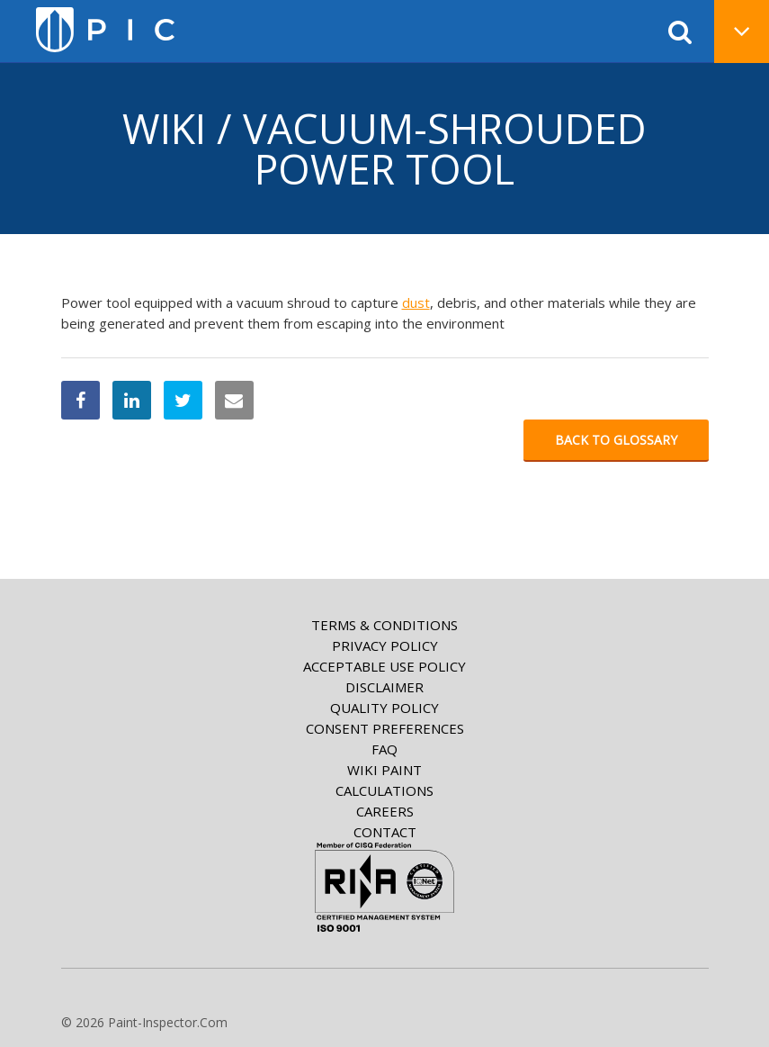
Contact (384, 832)
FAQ (384, 749)
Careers (385, 811)
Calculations (384, 790)
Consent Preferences (385, 728)
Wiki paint (384, 770)
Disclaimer (384, 687)
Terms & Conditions (384, 625)
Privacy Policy (385, 645)
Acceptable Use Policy (384, 666)
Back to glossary (616, 439)
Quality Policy (384, 708)
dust (416, 302)
